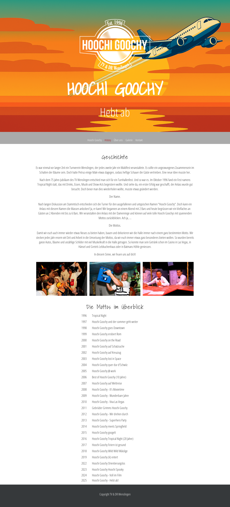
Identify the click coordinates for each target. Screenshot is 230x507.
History (108, 140)
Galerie (129, 140)
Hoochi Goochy (94, 140)
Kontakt (139, 140)
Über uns (118, 140)
